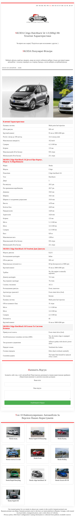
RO (53, 5)
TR (40, 5)
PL (67, 5)
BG (42, 5)
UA (50, 5)
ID (70, 5)
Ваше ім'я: (37, 380)
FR (48, 5)
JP (72, 5)
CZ (65, 5)
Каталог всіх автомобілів (9, 68)
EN (37, 5)
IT (60, 5)
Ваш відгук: (37, 388)
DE (62, 5)
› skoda (19, 68)
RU (45, 5)
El (58, 5)
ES (56, 5)
